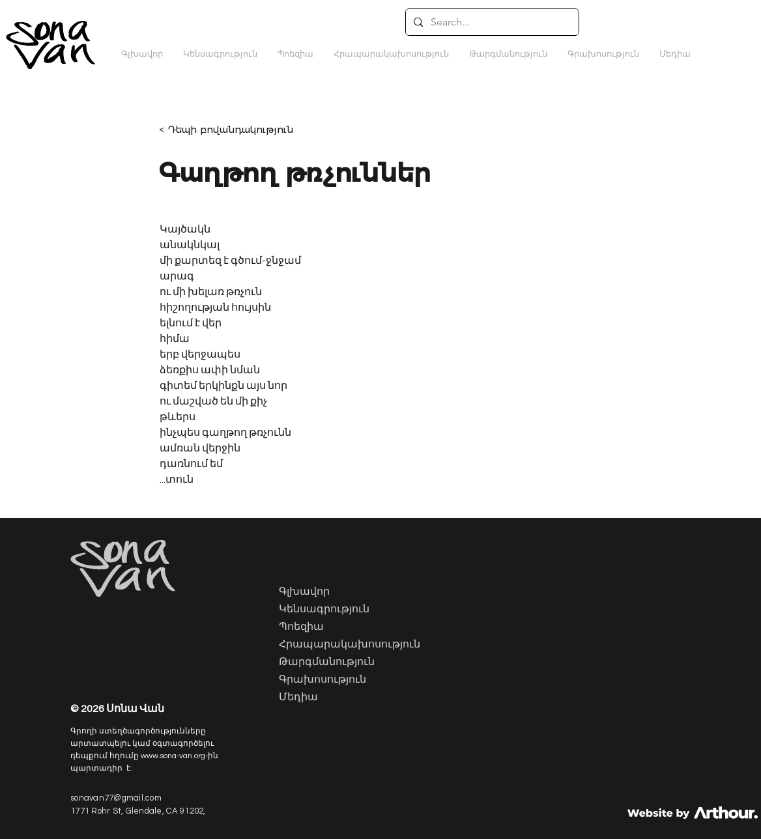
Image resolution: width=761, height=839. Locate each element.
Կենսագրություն (324, 609)
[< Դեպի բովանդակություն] (235, 129)
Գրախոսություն (322, 680)
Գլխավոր (304, 592)
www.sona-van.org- (174, 756)
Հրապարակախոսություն (344, 644)
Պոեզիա (301, 627)
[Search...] (491, 22)
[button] (508, 54)
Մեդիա (298, 697)
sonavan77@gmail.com (116, 798)
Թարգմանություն (327, 662)
